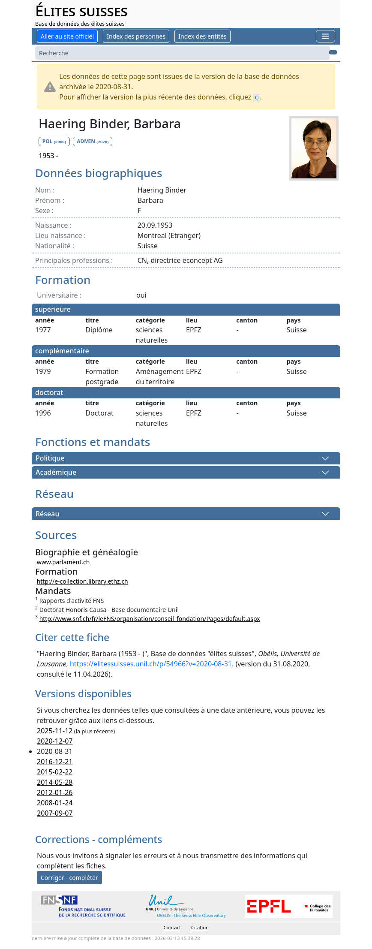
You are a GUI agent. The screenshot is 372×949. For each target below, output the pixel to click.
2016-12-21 (55, 761)
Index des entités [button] (202, 36)
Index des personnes (136, 36)
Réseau (47, 513)
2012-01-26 (55, 792)
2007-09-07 (55, 813)
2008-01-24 (55, 802)
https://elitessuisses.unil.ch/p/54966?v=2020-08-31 (151, 664)
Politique (50, 458)
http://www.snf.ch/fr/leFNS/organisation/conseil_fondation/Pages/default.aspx (149, 619)
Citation (200, 927)
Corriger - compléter (69, 878)
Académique (56, 472)
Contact (172, 927)
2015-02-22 (55, 772)
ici (256, 97)
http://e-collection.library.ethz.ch (82, 581)
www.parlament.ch (63, 562)
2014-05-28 (55, 782)
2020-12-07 (55, 741)
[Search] (182, 53)
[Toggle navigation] (325, 36)
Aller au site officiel (67, 36)
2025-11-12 (55, 730)
